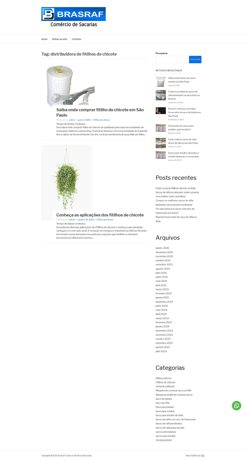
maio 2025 (161, 281)
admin (72, 120)
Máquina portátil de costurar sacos (174, 394)
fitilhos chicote (163, 378)
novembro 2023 (164, 334)
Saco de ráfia (162, 403)
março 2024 (162, 318)
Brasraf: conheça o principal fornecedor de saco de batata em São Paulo (184, 112)
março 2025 (162, 289)
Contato (76, 39)
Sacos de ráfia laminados (169, 423)
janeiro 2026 (162, 248)
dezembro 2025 (164, 252)
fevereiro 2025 (164, 293)
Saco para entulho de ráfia (169, 415)
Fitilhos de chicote (101, 120)
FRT (203, 455)
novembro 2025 (164, 256)
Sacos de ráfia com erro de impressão (176, 419)
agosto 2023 (163, 347)
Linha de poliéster (165, 386)
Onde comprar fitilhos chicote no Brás (176, 188)
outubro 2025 (163, 260)
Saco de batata (164, 398)
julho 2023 (161, 351)
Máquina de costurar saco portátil (173, 390)
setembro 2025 (164, 264)
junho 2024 (162, 306)
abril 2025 (161, 285)
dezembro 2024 (164, 301)
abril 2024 (161, 314)
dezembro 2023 (164, 330)
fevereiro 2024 (164, 322)
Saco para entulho (165, 411)
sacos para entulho (166, 436)
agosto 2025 (163, 268)
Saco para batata (165, 407)
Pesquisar (162, 53)
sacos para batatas (166, 431)
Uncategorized (164, 440)
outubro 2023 (163, 339)
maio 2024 (161, 310)
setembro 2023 (164, 343)
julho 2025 (161, 272)
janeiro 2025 (162, 297)
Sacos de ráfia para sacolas (170, 427)
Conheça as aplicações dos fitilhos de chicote (100, 214)
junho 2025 (162, 277)
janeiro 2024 (162, 326)
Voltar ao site (59, 39)
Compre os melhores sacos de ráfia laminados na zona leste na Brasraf (184, 95)
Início (44, 39)
